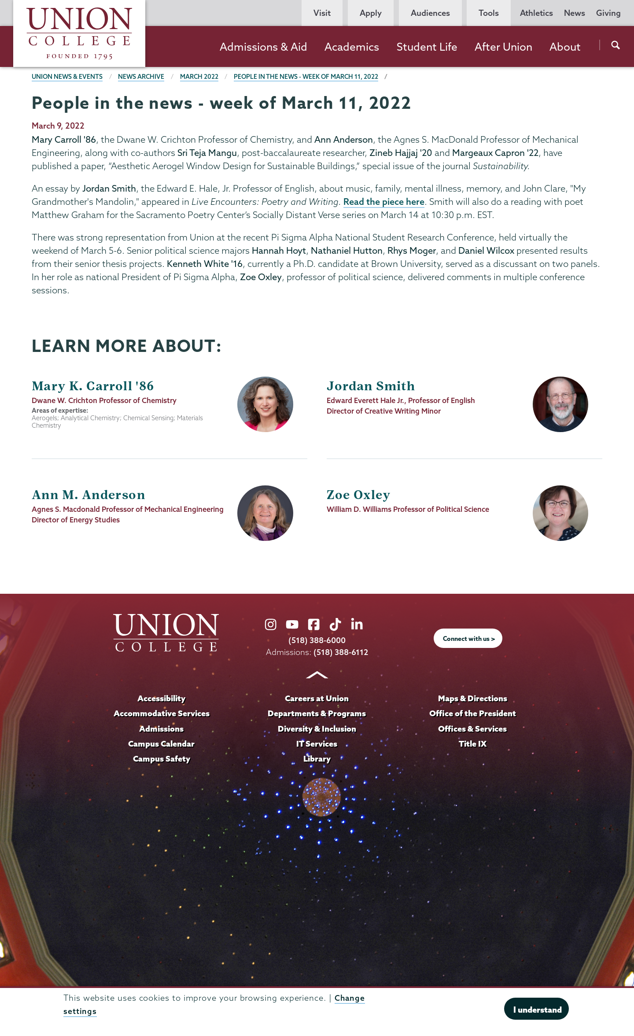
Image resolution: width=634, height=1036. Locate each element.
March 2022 (201, 77)
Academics (351, 46)
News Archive (142, 77)
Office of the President (472, 713)
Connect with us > (469, 639)
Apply (371, 13)
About (565, 46)
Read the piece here (383, 201)
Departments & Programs (317, 713)
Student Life (427, 46)
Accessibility (161, 698)
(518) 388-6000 (317, 641)
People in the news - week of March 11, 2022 (309, 77)
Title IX (472, 743)
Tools (489, 13)
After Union (503, 46)
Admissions (161, 728)
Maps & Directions (472, 698)
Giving (608, 13)
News (574, 13)
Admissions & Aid (263, 46)
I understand (537, 1009)
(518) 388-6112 (341, 653)
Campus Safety (161, 758)
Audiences (430, 13)
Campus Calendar (161, 743)
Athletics (536, 13)
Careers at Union (317, 698)
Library (317, 758)
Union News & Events (68, 77)
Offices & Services (472, 728)
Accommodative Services (161, 713)
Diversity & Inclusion (316, 728)
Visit (322, 13)
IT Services (317, 743)
